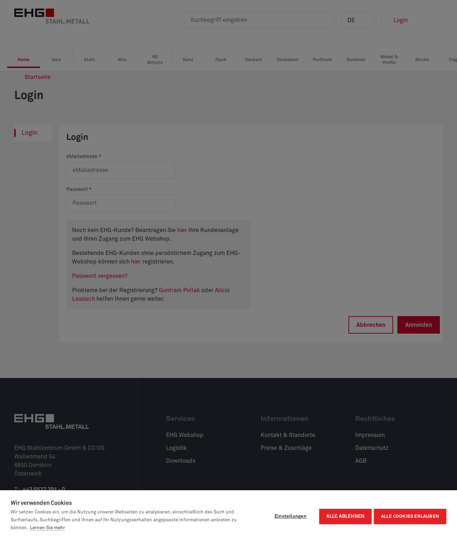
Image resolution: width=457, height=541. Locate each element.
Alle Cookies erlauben (410, 515)
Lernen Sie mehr (47, 528)
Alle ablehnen (344, 515)
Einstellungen (289, 515)
